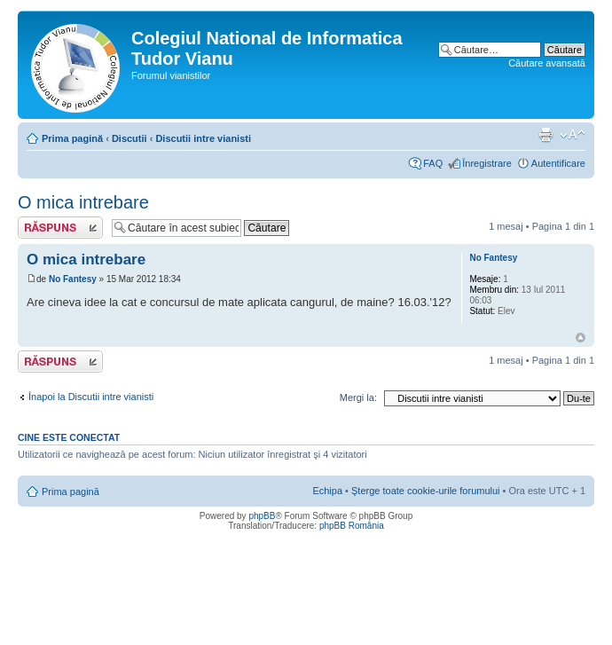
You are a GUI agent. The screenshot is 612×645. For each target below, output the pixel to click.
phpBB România (351, 526)
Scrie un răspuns (60, 227)
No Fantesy (73, 279)
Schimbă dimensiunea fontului (572, 135)
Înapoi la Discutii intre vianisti (90, 396)
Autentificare (558, 163)
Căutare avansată (546, 63)
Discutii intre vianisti (203, 138)
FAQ (433, 163)
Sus (580, 337)
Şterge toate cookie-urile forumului (425, 490)
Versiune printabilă (545, 135)
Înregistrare (487, 163)
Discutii (129, 138)
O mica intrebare (83, 202)
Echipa (327, 490)
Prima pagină (72, 138)
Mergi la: (358, 397)
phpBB (261, 516)
